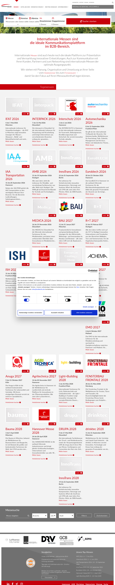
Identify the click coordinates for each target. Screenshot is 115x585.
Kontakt (81, 2)
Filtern (84, 513)
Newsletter (49, 575)
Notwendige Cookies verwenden (30, 312)
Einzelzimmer (66, 18)
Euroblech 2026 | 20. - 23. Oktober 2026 (88, 567)
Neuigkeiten (75, 2)
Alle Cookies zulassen (84, 312)
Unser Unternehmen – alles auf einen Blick (55, 554)
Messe (11, 18)
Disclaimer (80, 581)
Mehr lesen (10, 139)
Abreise (49, 18)
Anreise (35, 18)
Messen (16, 7)
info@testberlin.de (38, 289)
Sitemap (99, 581)
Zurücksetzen (102, 513)
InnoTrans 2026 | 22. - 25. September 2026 (89, 564)
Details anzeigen (88, 307)
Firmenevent (72, 69)
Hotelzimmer (48, 69)
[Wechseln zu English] (86, 2)
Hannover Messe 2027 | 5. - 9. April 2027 (89, 570)
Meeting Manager (51, 7)
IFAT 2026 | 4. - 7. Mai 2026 (84, 554)
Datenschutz (90, 581)
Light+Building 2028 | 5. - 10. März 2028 (88, 573)
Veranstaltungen (37, 7)
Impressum (66, 581)
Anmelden (91, 2)
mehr (26, 111)
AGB (73, 581)
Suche (106, 581)
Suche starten (101, 20)
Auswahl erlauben (57, 312)
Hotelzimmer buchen (12, 142)
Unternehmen (62, 7)
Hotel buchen (25, 7)
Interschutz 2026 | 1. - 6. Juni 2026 (87, 556)
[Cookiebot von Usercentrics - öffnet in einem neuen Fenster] (89, 271)
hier (77, 287)
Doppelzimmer (81, 18)
